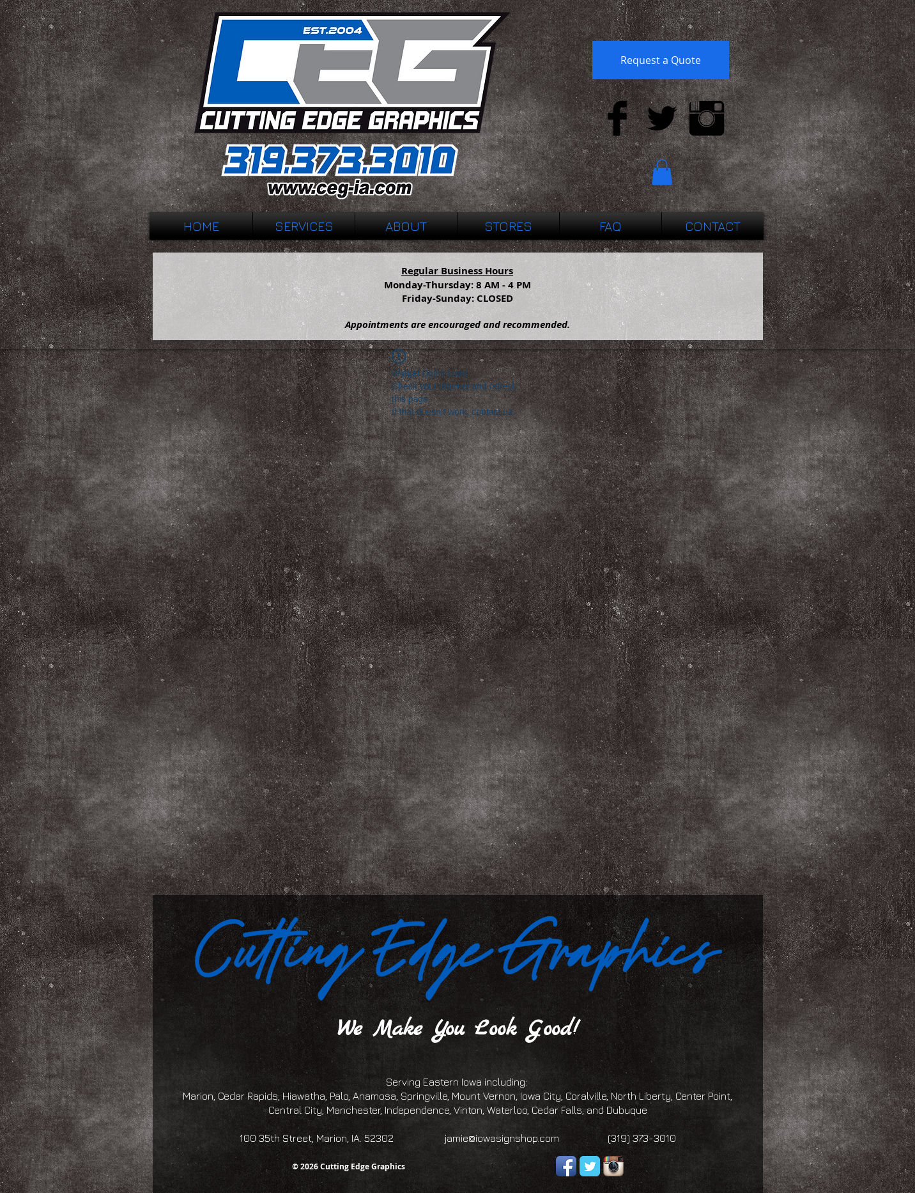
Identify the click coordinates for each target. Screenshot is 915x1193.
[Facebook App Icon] (566, 1166)
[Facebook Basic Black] (617, 118)
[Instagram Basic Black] (707, 118)
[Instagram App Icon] (613, 1166)
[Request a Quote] (660, 60)
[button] (662, 172)
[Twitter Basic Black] (662, 118)
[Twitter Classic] (590, 1166)
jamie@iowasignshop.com (502, 1138)
